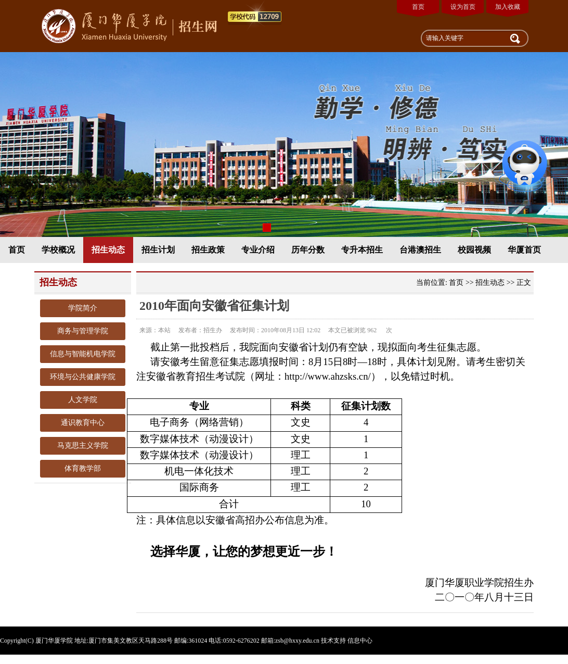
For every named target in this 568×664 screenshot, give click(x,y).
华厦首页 (524, 249)
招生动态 (108, 249)
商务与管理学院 (82, 331)
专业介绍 (258, 249)
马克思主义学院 (82, 445)
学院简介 (82, 308)
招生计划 (158, 249)
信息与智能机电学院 (82, 354)
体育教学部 (82, 468)
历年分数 (308, 249)
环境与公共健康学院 (82, 377)
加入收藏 (507, 6)
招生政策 (208, 249)
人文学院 (82, 400)
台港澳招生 (420, 249)
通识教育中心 (83, 423)
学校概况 (58, 249)
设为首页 (462, 6)
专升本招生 (362, 249)
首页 (418, 6)
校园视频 (474, 249)
